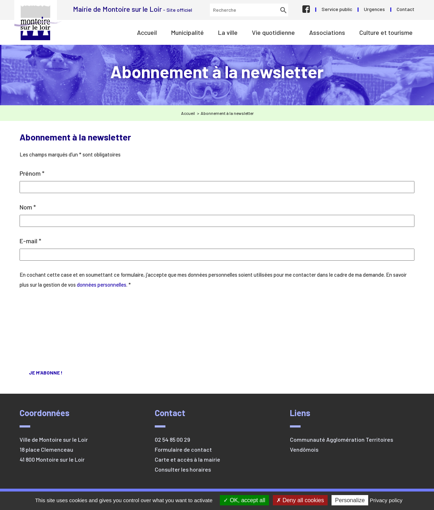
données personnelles (101, 284)
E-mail (30, 241)
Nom (28, 207)
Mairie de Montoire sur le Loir (38, 22)
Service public (337, 9)
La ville (228, 32)
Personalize (350, 500)
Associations (327, 32)
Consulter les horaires (183, 469)
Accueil (147, 32)
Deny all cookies (300, 500)
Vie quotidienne (273, 32)
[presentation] (49, 324)
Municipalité (187, 32)
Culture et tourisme (386, 32)
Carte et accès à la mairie (187, 459)
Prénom (32, 173)
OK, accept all (244, 500)
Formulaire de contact (183, 449)
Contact (405, 9)
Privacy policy (386, 500)
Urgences (374, 9)
